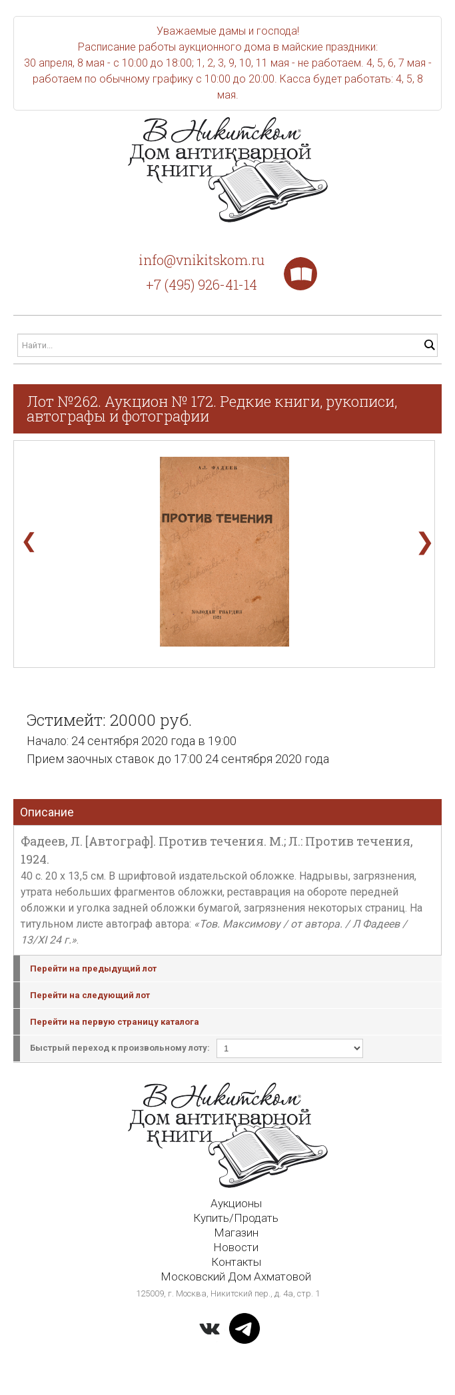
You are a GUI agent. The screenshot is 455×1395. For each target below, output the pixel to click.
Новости (235, 1247)
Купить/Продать (235, 1218)
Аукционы (236, 1203)
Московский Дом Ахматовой (236, 1276)
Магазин (236, 1232)
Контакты (236, 1261)
